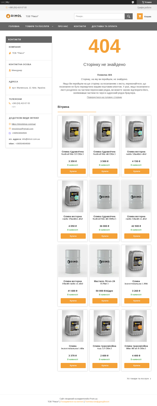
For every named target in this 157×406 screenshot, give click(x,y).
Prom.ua (93, 399)
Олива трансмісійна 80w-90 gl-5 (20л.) (136, 347)
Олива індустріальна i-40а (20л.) (72, 348)
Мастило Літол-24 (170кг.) (104, 282)
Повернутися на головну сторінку (104, 97)
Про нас (63, 26)
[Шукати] (129, 16)
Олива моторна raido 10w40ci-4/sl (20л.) (136, 154)
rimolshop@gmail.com (22, 128)
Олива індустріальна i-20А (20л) (136, 284)
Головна (14, 26)
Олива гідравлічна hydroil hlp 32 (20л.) (73, 152)
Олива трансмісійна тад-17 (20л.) (104, 347)
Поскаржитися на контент (72, 402)
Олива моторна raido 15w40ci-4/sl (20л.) (72, 219)
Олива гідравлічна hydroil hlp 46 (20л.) (104, 152)
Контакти (80, 26)
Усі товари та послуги (138, 378)
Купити (73, 171)
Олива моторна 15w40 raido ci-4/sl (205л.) (72, 284)
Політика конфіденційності (97, 402)
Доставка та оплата (104, 26)
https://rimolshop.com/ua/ (24, 124)
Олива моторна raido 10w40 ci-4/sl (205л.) (136, 219)
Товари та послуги (37, 26)
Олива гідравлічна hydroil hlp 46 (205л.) (104, 217)
